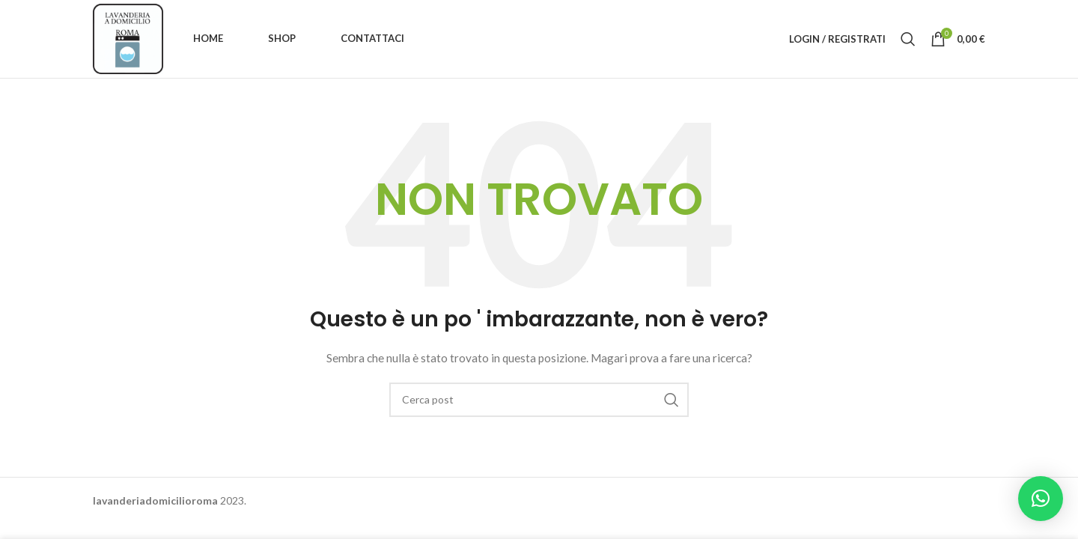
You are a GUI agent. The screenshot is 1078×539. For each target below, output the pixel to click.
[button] (1040, 498)
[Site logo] (128, 37)
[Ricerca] (908, 39)
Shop (282, 38)
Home (208, 38)
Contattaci (372, 38)
